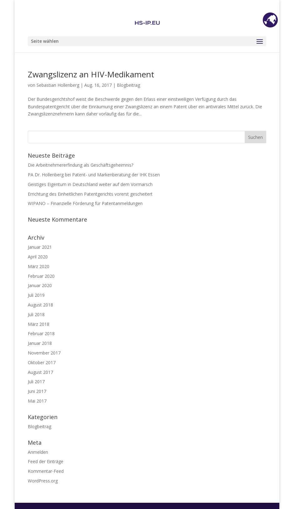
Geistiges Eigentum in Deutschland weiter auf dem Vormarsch (90, 184)
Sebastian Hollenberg (58, 85)
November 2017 (44, 353)
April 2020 (38, 257)
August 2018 (40, 305)
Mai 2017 (37, 401)
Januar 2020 (40, 285)
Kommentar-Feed (46, 471)
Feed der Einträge (45, 461)
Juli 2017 (36, 381)
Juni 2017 (37, 391)
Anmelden (38, 452)
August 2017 (40, 372)
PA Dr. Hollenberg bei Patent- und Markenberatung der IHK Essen (94, 175)
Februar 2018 (41, 333)
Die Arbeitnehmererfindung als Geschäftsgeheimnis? (80, 165)
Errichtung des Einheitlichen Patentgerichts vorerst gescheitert (90, 194)
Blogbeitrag (128, 85)
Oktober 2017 (42, 362)
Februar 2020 (41, 276)
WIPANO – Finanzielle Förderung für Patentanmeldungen (85, 203)
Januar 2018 (40, 343)
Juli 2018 (36, 314)
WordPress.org (43, 481)
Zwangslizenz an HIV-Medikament (91, 74)
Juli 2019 (36, 295)
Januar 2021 (40, 247)
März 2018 (38, 324)
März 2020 (38, 266)
